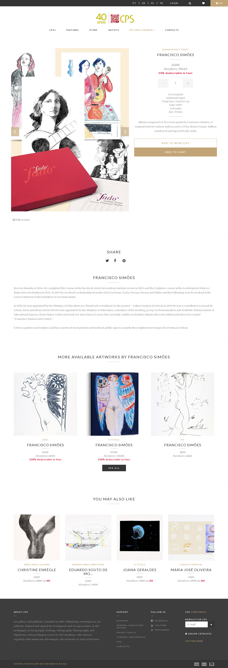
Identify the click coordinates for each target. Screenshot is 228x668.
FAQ (119, 642)
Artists (113, 30)
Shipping (122, 621)
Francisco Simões (175, 55)
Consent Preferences (131, 637)
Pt (134, 3)
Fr (161, 3)
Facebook (159, 621)
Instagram (160, 630)
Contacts (172, 30)
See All (114, 468)
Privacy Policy (126, 632)
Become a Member (141, 30)
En (143, 3)
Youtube (159, 625)
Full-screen (21, 219)
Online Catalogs (198, 633)
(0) (219, 3)
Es (152, 3)
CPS (52, 30)
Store (93, 30)
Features (72, 30)
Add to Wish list (176, 143)
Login (174, 3)
